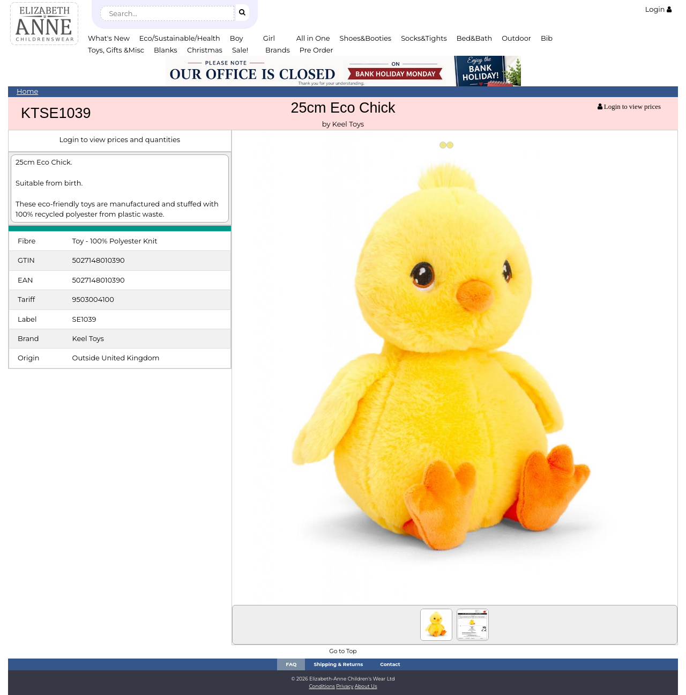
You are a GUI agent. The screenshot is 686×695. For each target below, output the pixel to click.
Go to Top (342, 651)
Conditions (322, 686)
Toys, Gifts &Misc (116, 50)
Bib (547, 38)
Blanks (165, 50)
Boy (236, 38)
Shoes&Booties (366, 38)
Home (27, 91)
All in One (313, 38)
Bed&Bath (474, 38)
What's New (109, 38)
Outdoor (516, 38)
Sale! (240, 50)
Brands (277, 50)
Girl (269, 38)
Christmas (204, 50)
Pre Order (316, 50)
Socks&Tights (424, 38)
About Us (366, 686)
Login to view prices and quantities (119, 139)
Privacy (344, 686)
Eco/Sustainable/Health (179, 38)
